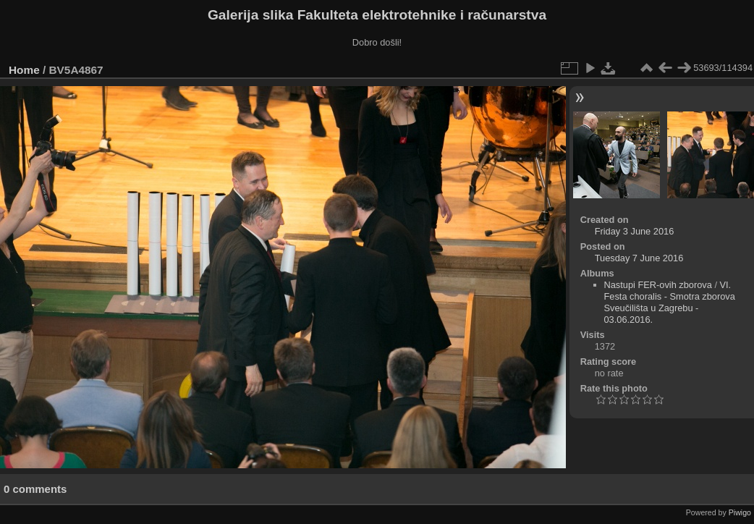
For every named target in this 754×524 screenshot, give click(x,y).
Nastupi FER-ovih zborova (658, 284)
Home (24, 70)
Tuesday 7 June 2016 (639, 258)
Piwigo (740, 512)
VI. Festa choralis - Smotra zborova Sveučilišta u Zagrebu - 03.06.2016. (669, 302)
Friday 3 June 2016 (634, 231)
